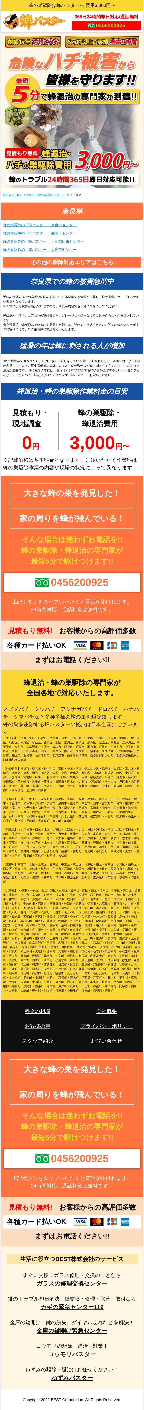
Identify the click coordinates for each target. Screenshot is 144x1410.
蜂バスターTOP (13, 194)
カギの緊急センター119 (72, 1307)
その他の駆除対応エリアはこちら (72, 262)
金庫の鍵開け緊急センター (72, 1330)
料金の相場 (37, 1011)
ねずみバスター (72, 1378)
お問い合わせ (106, 1041)
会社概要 (106, 1011)
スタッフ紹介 (37, 1041)
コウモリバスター (72, 1354)
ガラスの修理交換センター (72, 1283)
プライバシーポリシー (106, 1026)
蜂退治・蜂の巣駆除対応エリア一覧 (48, 194)
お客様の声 (37, 1026)
